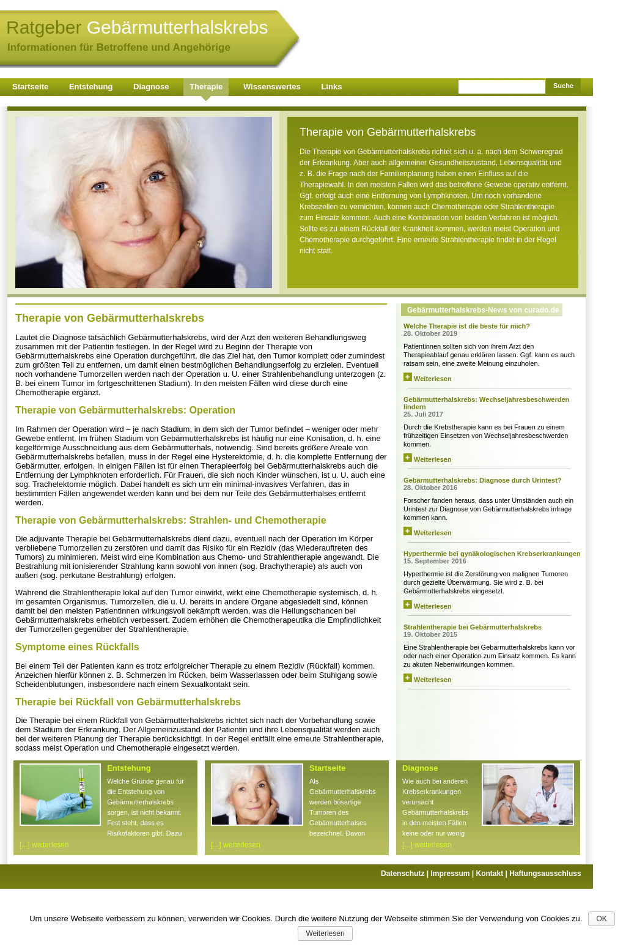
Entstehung (91, 86)
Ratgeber (137, 27)
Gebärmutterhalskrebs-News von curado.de (483, 310)
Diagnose (151, 86)
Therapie (206, 86)
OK (601, 919)
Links (331, 86)
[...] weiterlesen (44, 845)
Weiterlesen (427, 378)
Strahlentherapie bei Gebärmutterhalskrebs (472, 627)
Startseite (30, 86)
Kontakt (493, 873)
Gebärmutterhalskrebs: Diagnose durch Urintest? (482, 480)
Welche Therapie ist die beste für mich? (466, 326)
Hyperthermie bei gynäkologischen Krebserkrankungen (492, 553)
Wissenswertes (272, 86)
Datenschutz (405, 873)
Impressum (453, 873)
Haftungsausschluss (545, 873)
